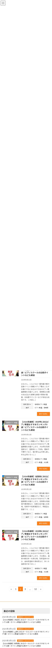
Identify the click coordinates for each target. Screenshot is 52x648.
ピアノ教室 (38, 408)
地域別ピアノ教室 (41, 404)
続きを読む (43, 414)
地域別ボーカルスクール (25, 617)
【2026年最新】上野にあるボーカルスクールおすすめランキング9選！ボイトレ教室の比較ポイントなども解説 (25, 633)
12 (35, 589)
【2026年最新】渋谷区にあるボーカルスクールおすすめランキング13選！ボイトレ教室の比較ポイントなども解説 (25, 621)
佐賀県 (46, 517)
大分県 (46, 462)
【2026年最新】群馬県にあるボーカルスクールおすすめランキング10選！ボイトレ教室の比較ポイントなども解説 (25, 644)
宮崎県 (46, 408)
